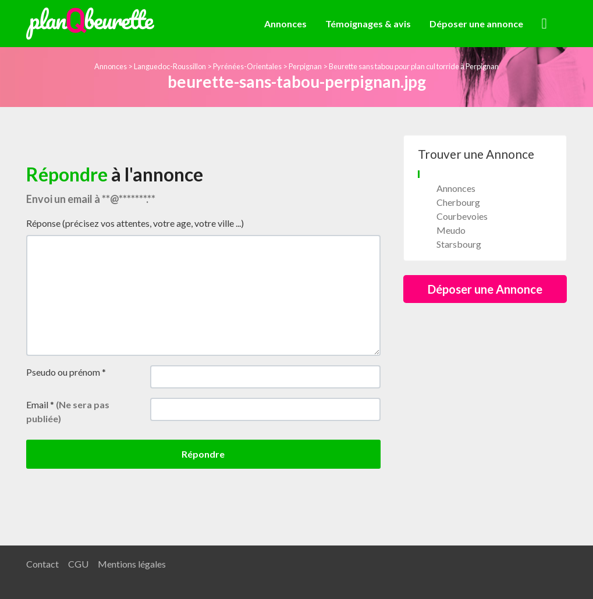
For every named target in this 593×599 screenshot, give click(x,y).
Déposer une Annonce (485, 289)
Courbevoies (462, 216)
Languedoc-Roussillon (170, 66)
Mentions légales (132, 563)
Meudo (451, 230)
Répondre (203, 453)
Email (67, 411)
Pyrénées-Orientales (247, 66)
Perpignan (305, 66)
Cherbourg (458, 202)
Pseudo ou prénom (66, 371)
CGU (78, 563)
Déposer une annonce (476, 23)
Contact (42, 563)
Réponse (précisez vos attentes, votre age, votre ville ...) (135, 223)
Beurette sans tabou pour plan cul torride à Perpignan (414, 66)
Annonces (285, 23)
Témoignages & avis (368, 23)
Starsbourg (458, 243)
